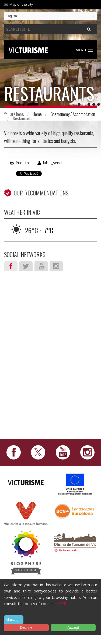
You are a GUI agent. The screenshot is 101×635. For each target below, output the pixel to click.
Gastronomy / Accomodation (73, 114)
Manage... (13, 619)
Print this (24, 162)
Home (37, 114)
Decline (26, 627)
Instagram (56, 266)
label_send (52, 162)
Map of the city (21, 4)
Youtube (41, 266)
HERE (61, 603)
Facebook (11, 266)
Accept (73, 627)
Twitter (26, 266)
